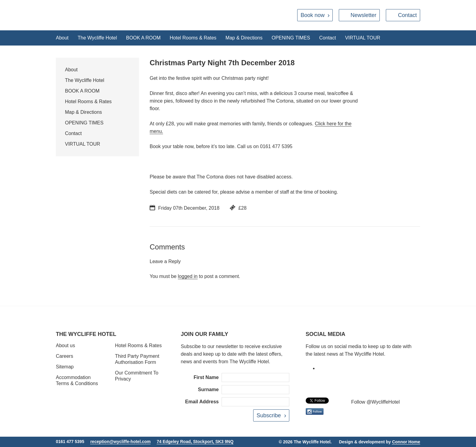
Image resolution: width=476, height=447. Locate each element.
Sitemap (65, 366)
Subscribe (269, 415)
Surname (208, 389)
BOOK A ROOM (143, 37)
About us (65, 345)
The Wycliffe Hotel (97, 37)
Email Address (202, 401)
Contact (407, 15)
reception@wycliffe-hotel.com (120, 441)
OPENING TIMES (291, 37)
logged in (188, 276)
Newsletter (363, 15)
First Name (206, 377)
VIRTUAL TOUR (362, 37)
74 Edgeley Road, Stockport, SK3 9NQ (195, 441)
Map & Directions (244, 37)
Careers (64, 356)
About (62, 37)
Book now (313, 15)
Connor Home (406, 441)
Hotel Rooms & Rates (193, 37)
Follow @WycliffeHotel (375, 402)
